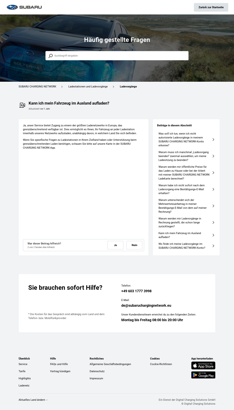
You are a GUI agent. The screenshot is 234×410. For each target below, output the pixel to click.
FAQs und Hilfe (59, 364)
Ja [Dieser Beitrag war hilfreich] (115, 245)
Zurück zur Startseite (211, 7)
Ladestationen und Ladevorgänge (88, 86)
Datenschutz (97, 371)
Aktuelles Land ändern (33, 399)
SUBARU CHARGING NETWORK (37, 86)
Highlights (25, 378)
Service (23, 364)
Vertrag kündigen (60, 371)
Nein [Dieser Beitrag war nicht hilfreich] (134, 245)
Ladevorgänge (128, 86)
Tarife (22, 371)
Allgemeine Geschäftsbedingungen (110, 364)
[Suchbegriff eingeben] (117, 55)
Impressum (96, 378)
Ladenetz (24, 385)
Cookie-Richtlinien (161, 364)
